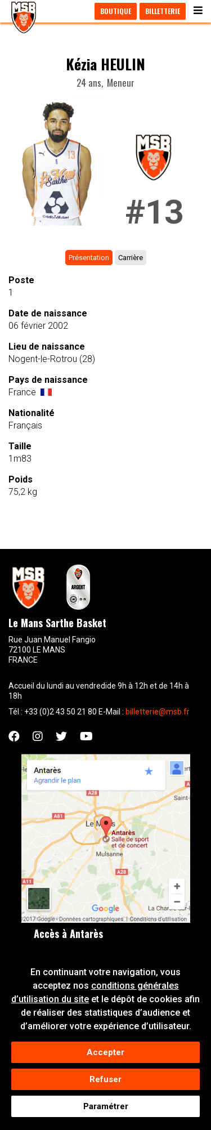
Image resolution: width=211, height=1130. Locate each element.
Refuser (105, 1082)
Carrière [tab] (130, 257)
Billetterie (162, 11)
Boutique (115, 11)
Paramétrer (105, 1109)
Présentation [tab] (89, 257)
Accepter (105, 1055)
